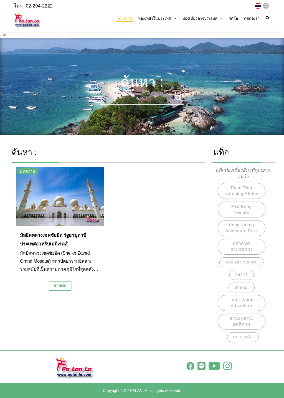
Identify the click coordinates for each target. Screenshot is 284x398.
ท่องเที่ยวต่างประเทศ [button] (202, 18)
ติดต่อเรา (252, 18)
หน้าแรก (125, 18)
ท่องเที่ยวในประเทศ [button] (157, 18)
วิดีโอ (233, 18)
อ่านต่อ (60, 285)
